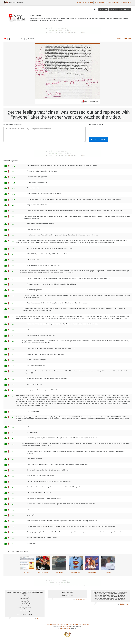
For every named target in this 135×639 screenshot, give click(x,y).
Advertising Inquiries (59, 624)
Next (119, 38)
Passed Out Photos (113, 2)
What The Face (126, 2)
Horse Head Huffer (64, 628)
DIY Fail (108, 572)
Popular (103, 9)
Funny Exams (65, 626)
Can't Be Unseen (43, 572)
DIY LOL (79, 2)
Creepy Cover (91, 572)
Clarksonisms (124, 604)
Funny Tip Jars (88, 2)
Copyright (69, 624)
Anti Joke (39, 619)
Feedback (49, 624)
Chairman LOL (75, 572)
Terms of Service (84, 624)
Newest (114, 9)
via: (36, 619)
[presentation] (106, 131)
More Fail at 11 (99, 2)
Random (127, 38)
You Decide (125, 9)
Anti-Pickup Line (80, 599)
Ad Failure (27, 572)
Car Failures (59, 572)
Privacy (75, 624)
